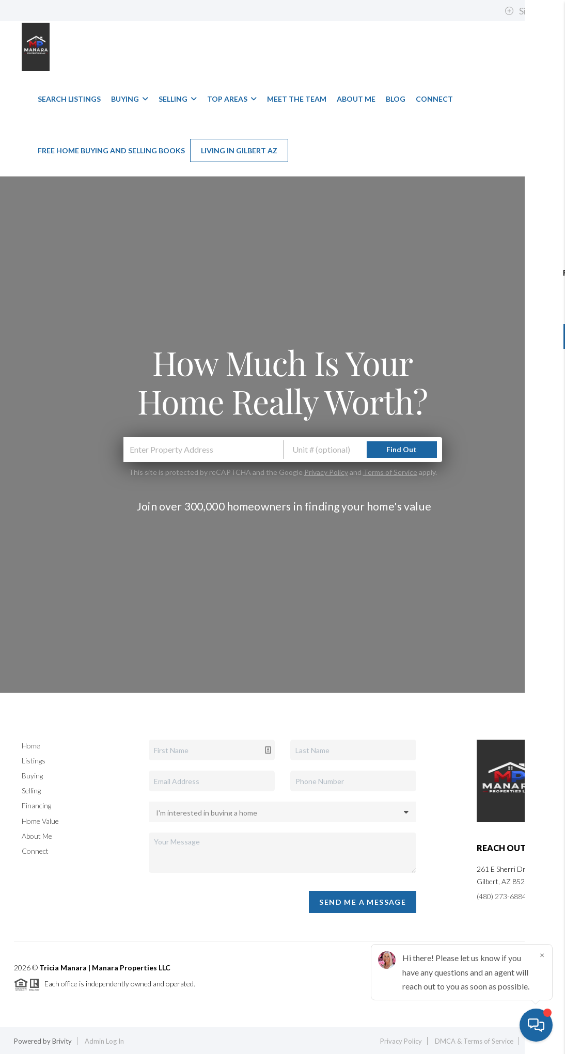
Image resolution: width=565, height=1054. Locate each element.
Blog (395, 98)
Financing (36, 805)
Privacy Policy (326, 472)
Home (31, 745)
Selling (178, 98)
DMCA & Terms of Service (474, 1041)
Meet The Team (296, 98)
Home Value (40, 821)
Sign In (525, 11)
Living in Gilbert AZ (239, 150)
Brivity (62, 1041)
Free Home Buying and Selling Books (111, 150)
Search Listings (69, 98)
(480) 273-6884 (501, 896)
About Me (356, 98)
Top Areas (232, 98)
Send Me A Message (362, 902)
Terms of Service (390, 472)
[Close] (542, 955)
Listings (33, 760)
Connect (434, 98)
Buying (129, 98)
